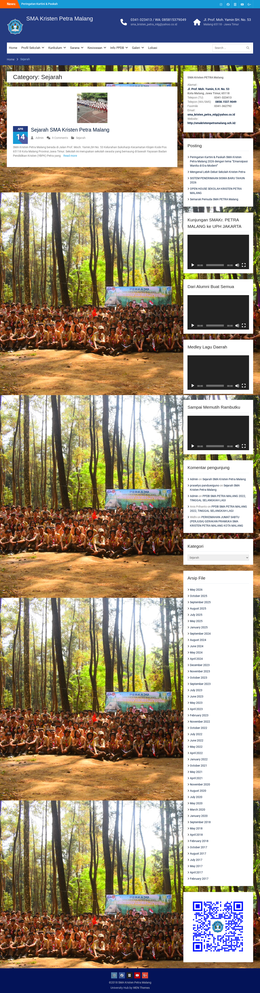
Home (13, 48)
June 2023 (196, 696)
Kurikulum (55, 48)
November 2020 (200, 784)
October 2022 (198, 727)
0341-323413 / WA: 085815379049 (158, 20)
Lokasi (152, 48)
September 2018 (200, 822)
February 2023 (199, 715)
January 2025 (199, 627)
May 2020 (196, 803)
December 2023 (200, 665)
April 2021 (196, 778)
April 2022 (196, 753)
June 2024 (196, 646)
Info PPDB (117, 48)
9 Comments (60, 137)
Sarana (74, 48)
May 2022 (196, 746)
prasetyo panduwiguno (204, 485)
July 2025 (196, 614)
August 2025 (198, 608)
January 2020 (199, 815)
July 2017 (196, 859)
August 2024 (198, 640)
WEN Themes (141, 987)
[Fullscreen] (244, 265)
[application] (218, 252)
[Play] (193, 265)
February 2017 (199, 878)
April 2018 (196, 834)
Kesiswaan (95, 48)
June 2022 (196, 740)
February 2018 (199, 841)
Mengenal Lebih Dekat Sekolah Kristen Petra (217, 172)
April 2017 (196, 872)
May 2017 (196, 866)
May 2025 (196, 621)
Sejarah (81, 137)
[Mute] (237, 265)
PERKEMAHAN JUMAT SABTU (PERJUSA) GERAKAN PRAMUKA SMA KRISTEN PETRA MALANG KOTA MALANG (216, 521)
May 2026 (196, 589)
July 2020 (196, 797)
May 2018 (196, 828)
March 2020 (197, 809)
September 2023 (200, 684)
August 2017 (198, 853)
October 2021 (198, 765)
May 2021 (196, 771)
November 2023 (200, 671)
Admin (40, 137)
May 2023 (196, 702)
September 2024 (200, 633)
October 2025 (198, 596)
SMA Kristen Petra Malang (59, 18)
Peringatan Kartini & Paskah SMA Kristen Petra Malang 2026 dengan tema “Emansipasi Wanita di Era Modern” (219, 161)
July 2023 (196, 690)
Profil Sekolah (30, 48)
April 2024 (196, 658)
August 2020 (198, 790)
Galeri (136, 48)
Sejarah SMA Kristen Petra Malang (70, 130)
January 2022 (199, 759)
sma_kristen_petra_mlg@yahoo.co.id (154, 24)
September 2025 (200, 602)
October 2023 (198, 677)
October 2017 (198, 847)
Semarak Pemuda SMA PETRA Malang (214, 199)
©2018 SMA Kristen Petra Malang (130, 982)
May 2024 (196, 652)
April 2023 (196, 709)
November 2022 (200, 721)
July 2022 (196, 734)
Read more (70, 155)
